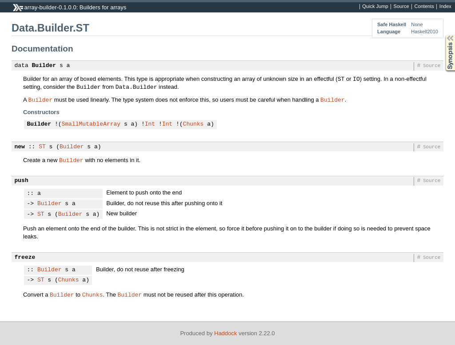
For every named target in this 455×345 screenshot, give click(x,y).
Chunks (193, 124)
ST (42, 147)
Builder (44, 66)
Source (401, 6)
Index (445, 6)
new (20, 147)
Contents (424, 6)
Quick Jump (375, 6)
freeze (25, 258)
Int (150, 124)
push (21, 181)
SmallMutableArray (91, 124)
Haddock (225, 333)
